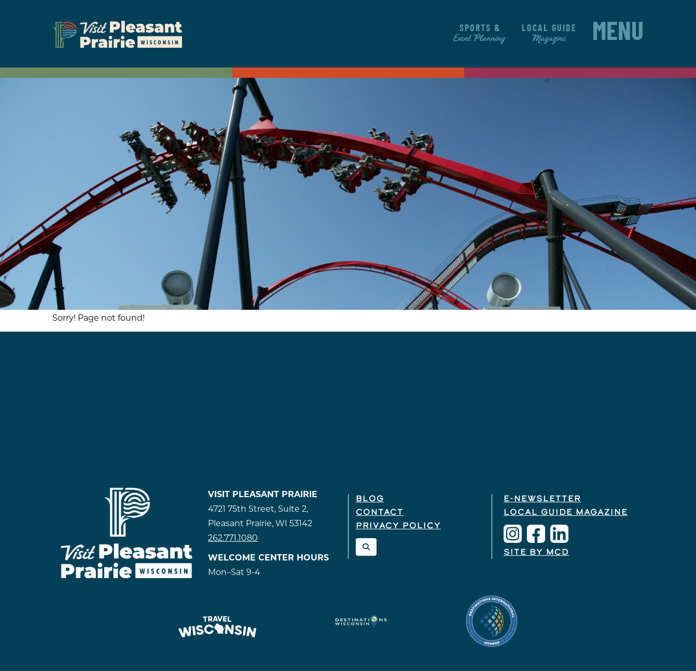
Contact (379, 513)
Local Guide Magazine (566, 513)
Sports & (480, 33)
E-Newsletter (542, 499)
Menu (618, 34)
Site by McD (536, 553)
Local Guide (549, 33)
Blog (370, 499)
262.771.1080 (233, 538)
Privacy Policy (398, 526)
